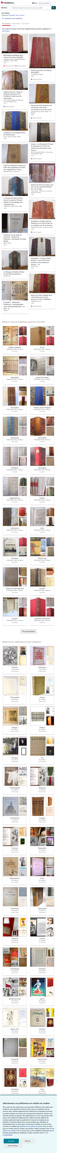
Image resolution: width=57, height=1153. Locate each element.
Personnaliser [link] (13, 1146)
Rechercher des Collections (12, 18)
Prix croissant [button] (25, 23)
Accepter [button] (11, 1141)
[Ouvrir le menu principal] (5, 7)
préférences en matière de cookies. (31, 1126)
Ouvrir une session (44, 3)
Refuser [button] (27, 1141)
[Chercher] (54, 7)
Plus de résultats (28, 631)
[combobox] (31, 7)
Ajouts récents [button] (16, 23)
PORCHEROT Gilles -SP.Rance (16, 15)
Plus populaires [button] (6, 23)
